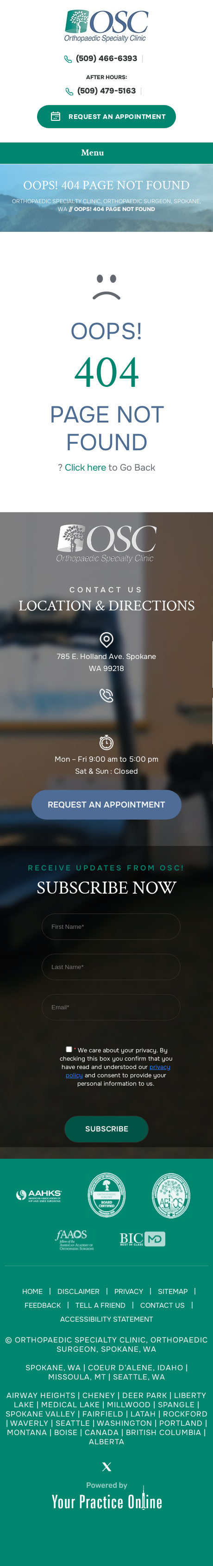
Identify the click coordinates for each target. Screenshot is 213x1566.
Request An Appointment (117, 116)
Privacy (128, 1291)
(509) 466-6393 (106, 58)
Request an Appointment (106, 805)
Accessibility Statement (106, 1319)
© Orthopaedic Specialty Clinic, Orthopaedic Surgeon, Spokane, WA (106, 1344)
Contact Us (162, 1305)
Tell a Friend (100, 1305)
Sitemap (173, 1291)
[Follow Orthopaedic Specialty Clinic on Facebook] (80, 1469)
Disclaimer (78, 1291)
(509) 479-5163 (106, 91)
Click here (85, 467)
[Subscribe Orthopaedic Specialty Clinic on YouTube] (132, 1469)
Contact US (106, 601)
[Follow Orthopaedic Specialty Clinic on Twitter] (106, 1469)
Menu (104, 154)
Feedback (43, 1305)
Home (32, 1291)
